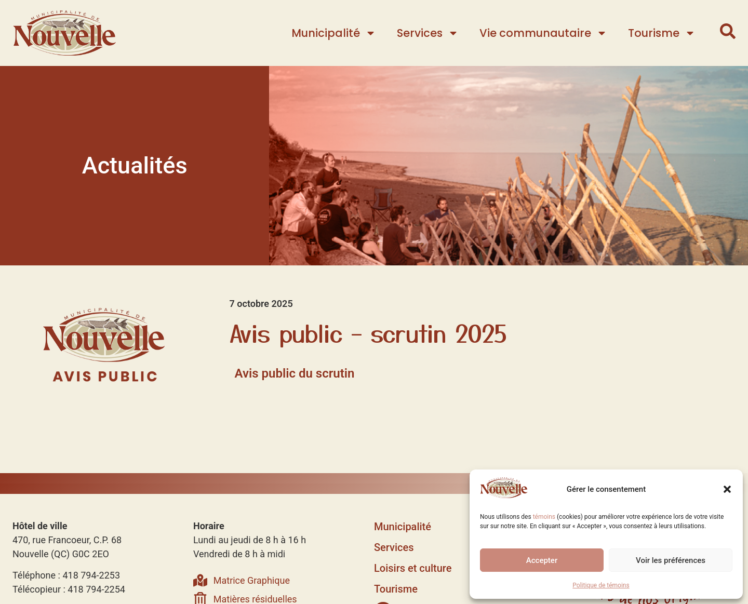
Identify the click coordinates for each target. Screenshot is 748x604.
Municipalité (333, 33)
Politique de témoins (600, 585)
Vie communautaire (543, 33)
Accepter (541, 560)
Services (428, 33)
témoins (544, 516)
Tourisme (662, 33)
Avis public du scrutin (295, 373)
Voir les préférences (670, 560)
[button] (727, 489)
